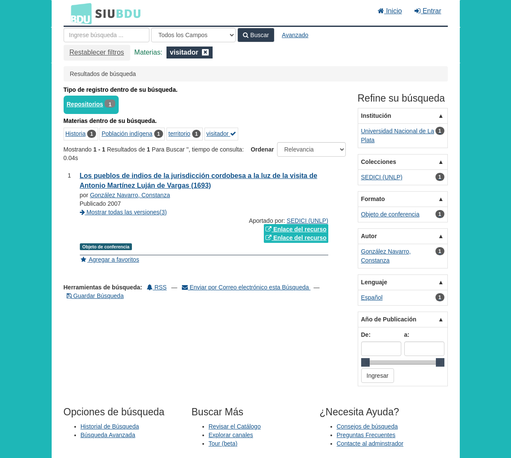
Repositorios (85, 104)
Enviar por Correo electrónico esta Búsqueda (246, 287)
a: (406, 334)
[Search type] (193, 35)
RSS (157, 287)
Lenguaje (374, 282)
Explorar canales (231, 435)
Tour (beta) (223, 443)
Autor (369, 236)
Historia (75, 133)
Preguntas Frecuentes (366, 435)
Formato (373, 198)
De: (366, 334)
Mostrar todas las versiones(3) (123, 212)
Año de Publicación (389, 319)
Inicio (390, 11)
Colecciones (378, 161)
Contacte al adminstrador (370, 443)
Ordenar (262, 149)
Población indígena (127, 133)
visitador (221, 133)
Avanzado (295, 35)
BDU (79, 13)
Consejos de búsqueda (367, 426)
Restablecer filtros (97, 52)
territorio (179, 133)
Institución (376, 115)
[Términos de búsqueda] (106, 35)
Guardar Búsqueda (95, 295)
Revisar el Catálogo (235, 426)
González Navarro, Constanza (130, 195)
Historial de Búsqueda (110, 426)
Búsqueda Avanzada (108, 435)
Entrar (428, 11)
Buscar (256, 35)
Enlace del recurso (296, 229)
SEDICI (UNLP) (307, 220)
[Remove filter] (205, 52)
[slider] (365, 362)
